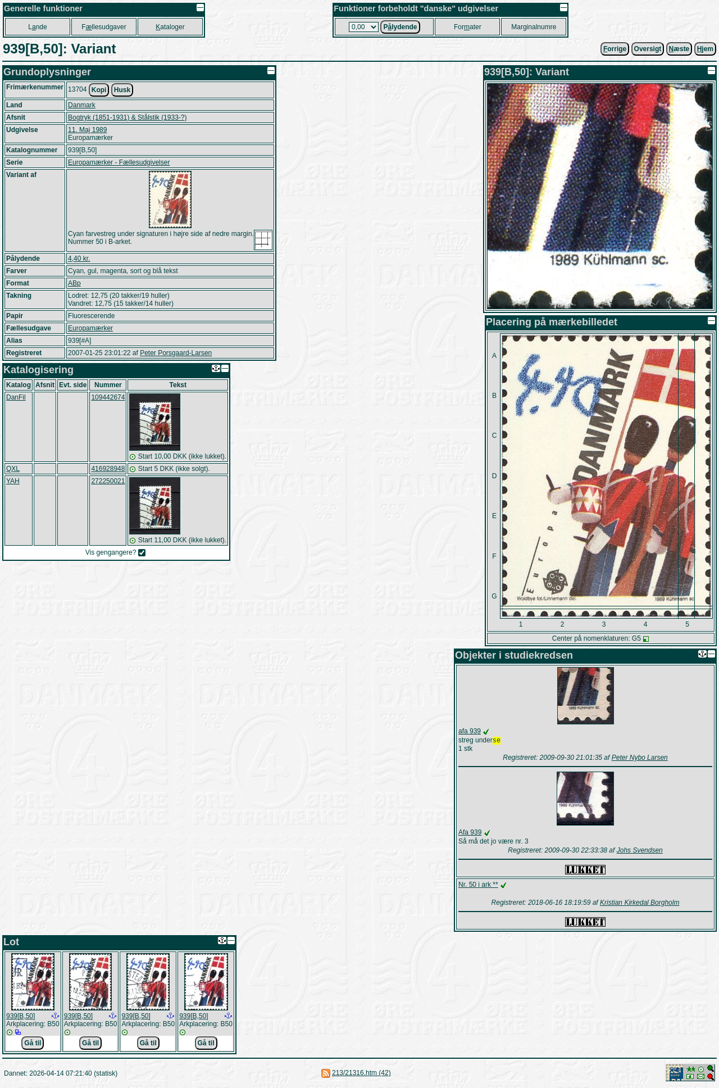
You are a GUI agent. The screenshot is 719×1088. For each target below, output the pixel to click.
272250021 (108, 481)
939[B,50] (20, 1017)
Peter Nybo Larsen (640, 759)
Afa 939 (469, 833)
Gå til (32, 1044)
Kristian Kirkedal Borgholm (639, 904)
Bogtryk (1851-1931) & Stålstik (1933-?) (127, 117)
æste (679, 49)
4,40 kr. (79, 258)
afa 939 (469, 731)
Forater (467, 27)
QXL (13, 469)
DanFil (16, 397)
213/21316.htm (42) (361, 1074)
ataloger (170, 27)
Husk (122, 90)
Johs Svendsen (640, 851)
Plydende (400, 27)
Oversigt (648, 49)
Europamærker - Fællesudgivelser (119, 162)
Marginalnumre (533, 27)
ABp (74, 283)
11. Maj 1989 (87, 130)
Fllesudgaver (103, 27)
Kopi (99, 90)
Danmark (81, 105)
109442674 (108, 397)
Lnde (37, 27)
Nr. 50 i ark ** (478, 886)
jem (705, 49)
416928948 (108, 469)
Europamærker (90, 328)
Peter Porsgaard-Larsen (176, 353)
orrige (614, 49)
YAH (13, 481)
